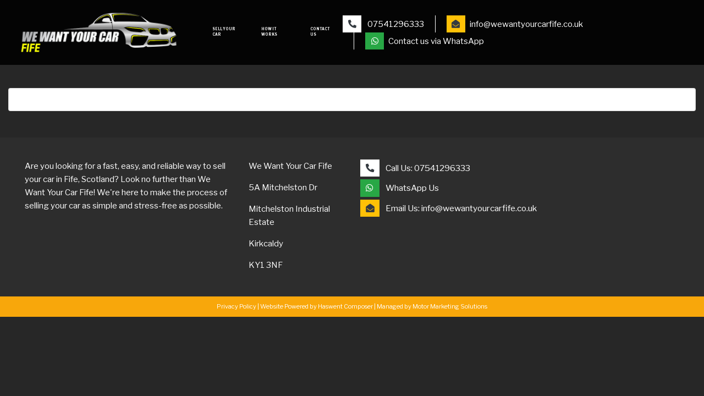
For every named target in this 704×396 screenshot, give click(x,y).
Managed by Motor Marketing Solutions (432, 306)
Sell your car (223, 32)
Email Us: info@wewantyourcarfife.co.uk (448, 208)
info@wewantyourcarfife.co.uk (515, 23)
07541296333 (383, 23)
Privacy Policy (236, 306)
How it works (269, 32)
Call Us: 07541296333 (415, 168)
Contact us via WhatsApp (424, 41)
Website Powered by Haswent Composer (316, 306)
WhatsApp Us (399, 188)
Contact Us (320, 32)
